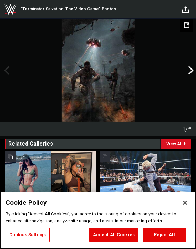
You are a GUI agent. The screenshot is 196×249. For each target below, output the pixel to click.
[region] (98, 220)
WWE (10, 9)
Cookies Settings (27, 234)
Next (190, 70)
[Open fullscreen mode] (186, 25)
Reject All (164, 234)
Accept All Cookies (114, 234)
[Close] (185, 202)
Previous (6, 70)
